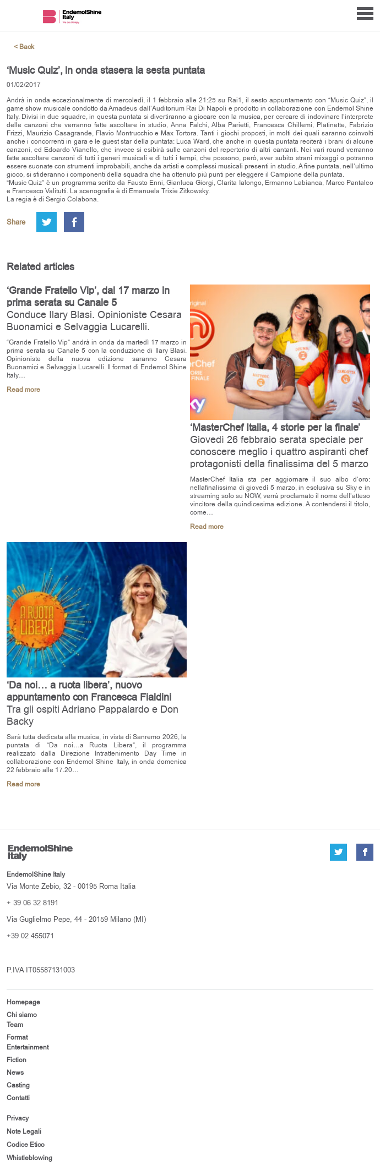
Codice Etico (26, 1144)
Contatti (18, 1098)
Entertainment (27, 1047)
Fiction (16, 1060)
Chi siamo (22, 1014)
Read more (23, 390)
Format (17, 1037)
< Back (24, 47)
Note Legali (24, 1131)
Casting (18, 1085)
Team (15, 1024)
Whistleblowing (29, 1157)
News (15, 1072)
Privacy (18, 1118)
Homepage (23, 1002)
